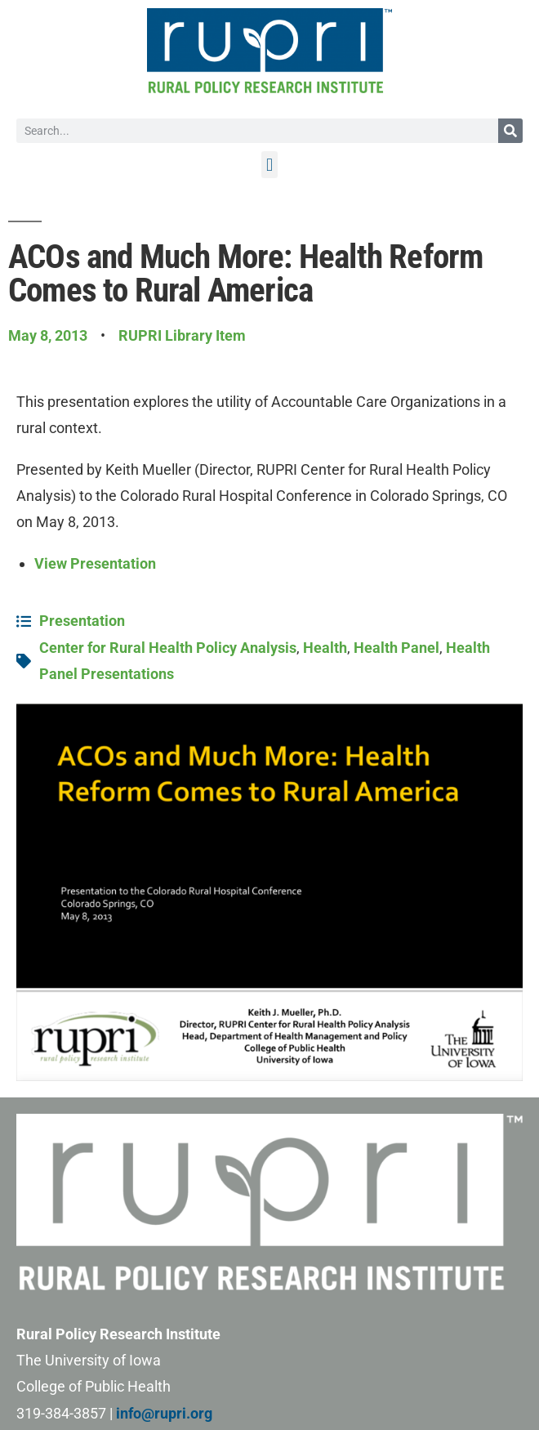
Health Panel (396, 647)
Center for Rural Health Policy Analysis (167, 647)
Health (325, 647)
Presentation (82, 620)
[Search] (510, 130)
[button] (269, 164)
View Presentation (95, 563)
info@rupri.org (164, 1413)
